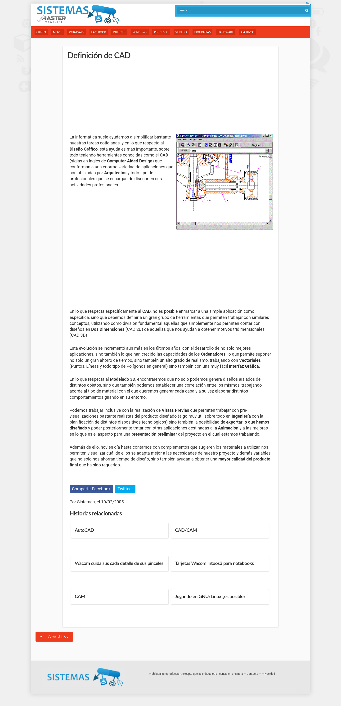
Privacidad (268, 674)
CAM (80, 596)
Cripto (41, 32)
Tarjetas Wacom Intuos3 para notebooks (214, 563)
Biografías (205, 32)
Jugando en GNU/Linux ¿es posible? (210, 596)
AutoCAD (84, 530)
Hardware (229, 32)
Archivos (251, 32)
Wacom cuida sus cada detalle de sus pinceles (119, 563)
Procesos (163, 32)
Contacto (252, 674)
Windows (142, 32)
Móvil (58, 32)
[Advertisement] (105, 97)
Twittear (125, 488)
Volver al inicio (54, 637)
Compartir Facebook (91, 488)
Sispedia (184, 32)
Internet (120, 32)
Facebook (99, 32)
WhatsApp (77, 32)
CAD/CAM (186, 530)
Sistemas (78, 14)
